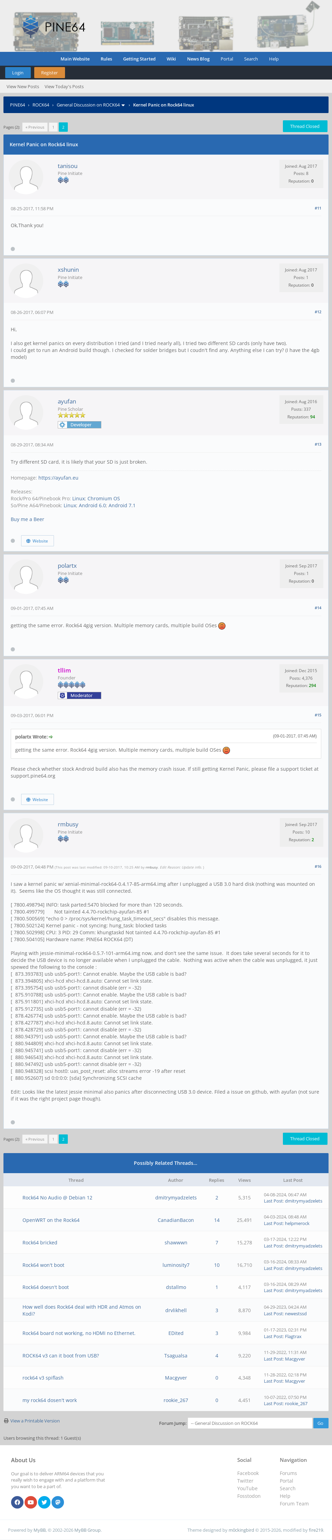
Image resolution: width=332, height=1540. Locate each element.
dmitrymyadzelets (176, 1197)
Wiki (171, 59)
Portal (227, 59)
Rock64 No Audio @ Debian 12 (57, 1197)
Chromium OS (103, 498)
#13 (318, 444)
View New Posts (23, 86)
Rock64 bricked (39, 1242)
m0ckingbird (241, 1530)
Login (18, 72)
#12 (318, 311)
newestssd (296, 1313)
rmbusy (68, 824)
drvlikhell (176, 1310)
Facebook (248, 1473)
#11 (318, 208)
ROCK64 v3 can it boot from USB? (60, 1355)
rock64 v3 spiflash (43, 1377)
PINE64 (17, 105)
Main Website (75, 59)
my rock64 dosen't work (49, 1400)
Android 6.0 (92, 505)
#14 (318, 607)
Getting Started (139, 59)
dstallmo (176, 1287)
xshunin (68, 269)
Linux (78, 498)
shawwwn (176, 1242)
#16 (318, 866)
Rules (106, 59)
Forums (288, 1473)
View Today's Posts (64, 86)
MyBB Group (87, 1530)
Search (251, 59)
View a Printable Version (35, 1421)
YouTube (247, 1488)
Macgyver (295, 1359)
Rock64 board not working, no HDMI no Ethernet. (79, 1333)
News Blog (198, 59)
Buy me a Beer (27, 519)
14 (217, 1220)
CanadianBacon (176, 1220)
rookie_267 (176, 1400)
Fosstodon (249, 1496)
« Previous (35, 127)
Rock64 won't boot (43, 1265)
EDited (176, 1333)
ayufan (67, 401)
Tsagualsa (175, 1355)
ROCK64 (41, 105)
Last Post (273, 1201)
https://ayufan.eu (58, 477)
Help (274, 59)
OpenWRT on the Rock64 (51, 1220)
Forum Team (294, 1503)
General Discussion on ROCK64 (88, 105)
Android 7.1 (122, 505)
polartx (67, 565)
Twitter (245, 1480)
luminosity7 (176, 1265)
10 (217, 1265)
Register (49, 72)
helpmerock (297, 1223)
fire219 (316, 1530)
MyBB (40, 1530)
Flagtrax (293, 1336)
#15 (318, 714)
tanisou (67, 166)
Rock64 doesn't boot (45, 1287)
